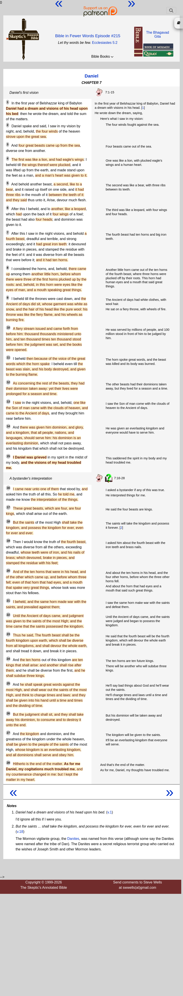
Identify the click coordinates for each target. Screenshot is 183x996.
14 (8, 426)
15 (8, 456)
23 (8, 634)
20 (8, 570)
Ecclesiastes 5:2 (104, 42)
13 (8, 401)
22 (8, 614)
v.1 (109, 812)
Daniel (91, 75)
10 (8, 327)
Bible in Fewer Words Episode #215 (87, 35)
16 (8, 488)
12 (8, 382)
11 (8, 357)
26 (8, 713)
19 (8, 540)
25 (8, 683)
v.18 (20, 831)
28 (8, 762)
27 (8, 732)
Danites (73, 839)
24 (8, 658)
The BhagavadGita (157, 34)
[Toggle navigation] (171, 10)
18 (8, 521)
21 (8, 600)
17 (8, 507)
